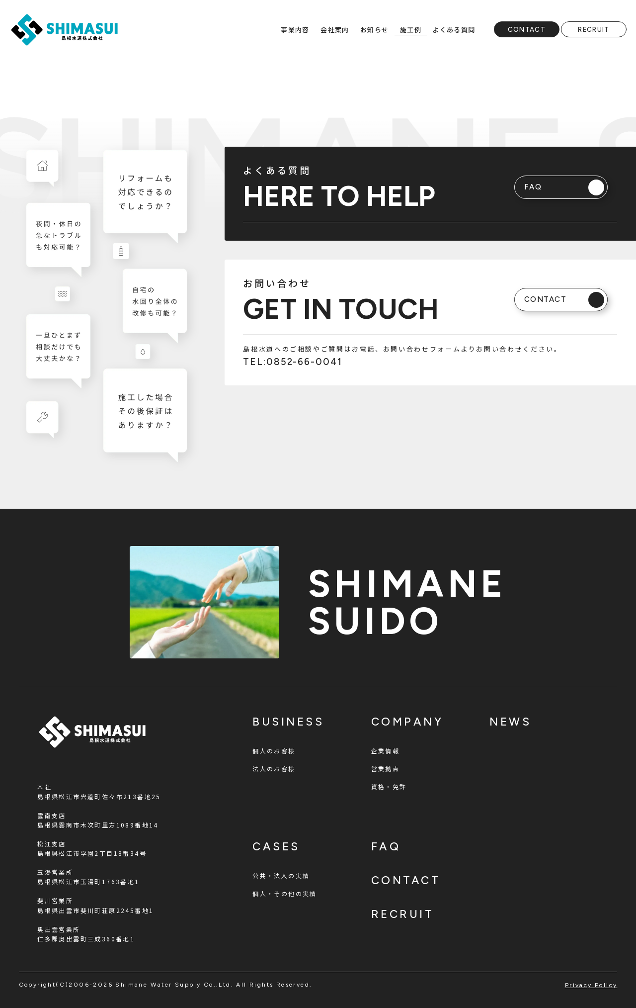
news (510, 722)
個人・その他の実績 (284, 893)
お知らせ (374, 29)
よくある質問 (453, 29)
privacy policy (591, 985)
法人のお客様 (273, 768)
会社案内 (334, 29)
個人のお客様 (273, 750)
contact (406, 880)
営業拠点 (385, 768)
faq (386, 846)
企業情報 (385, 750)
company (407, 722)
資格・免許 (389, 786)
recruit (402, 914)
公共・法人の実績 (281, 875)
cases (276, 846)
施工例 (410, 29)
